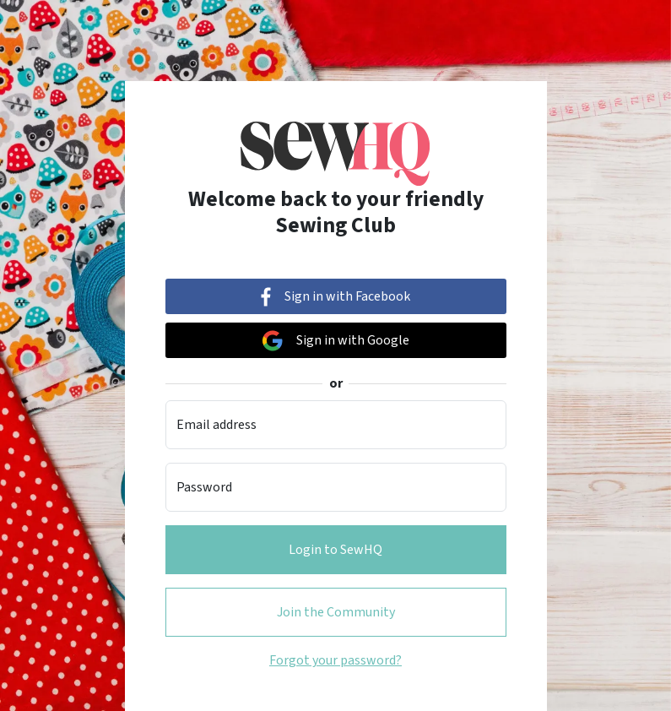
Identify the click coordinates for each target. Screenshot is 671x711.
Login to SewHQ (335, 549)
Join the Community (336, 612)
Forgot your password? (335, 660)
